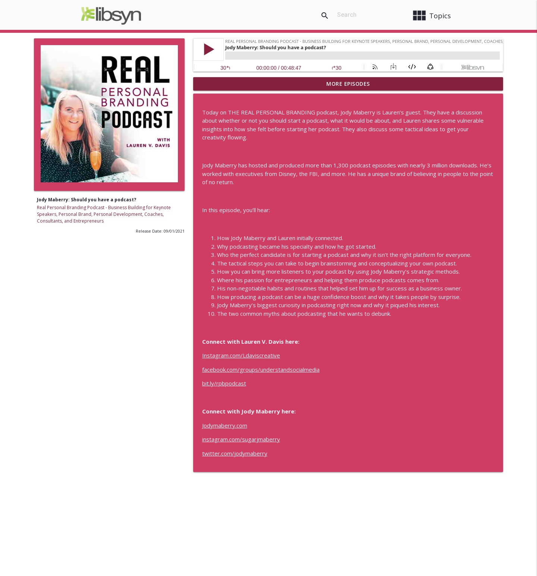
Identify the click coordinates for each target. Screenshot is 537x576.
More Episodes (348, 83)
